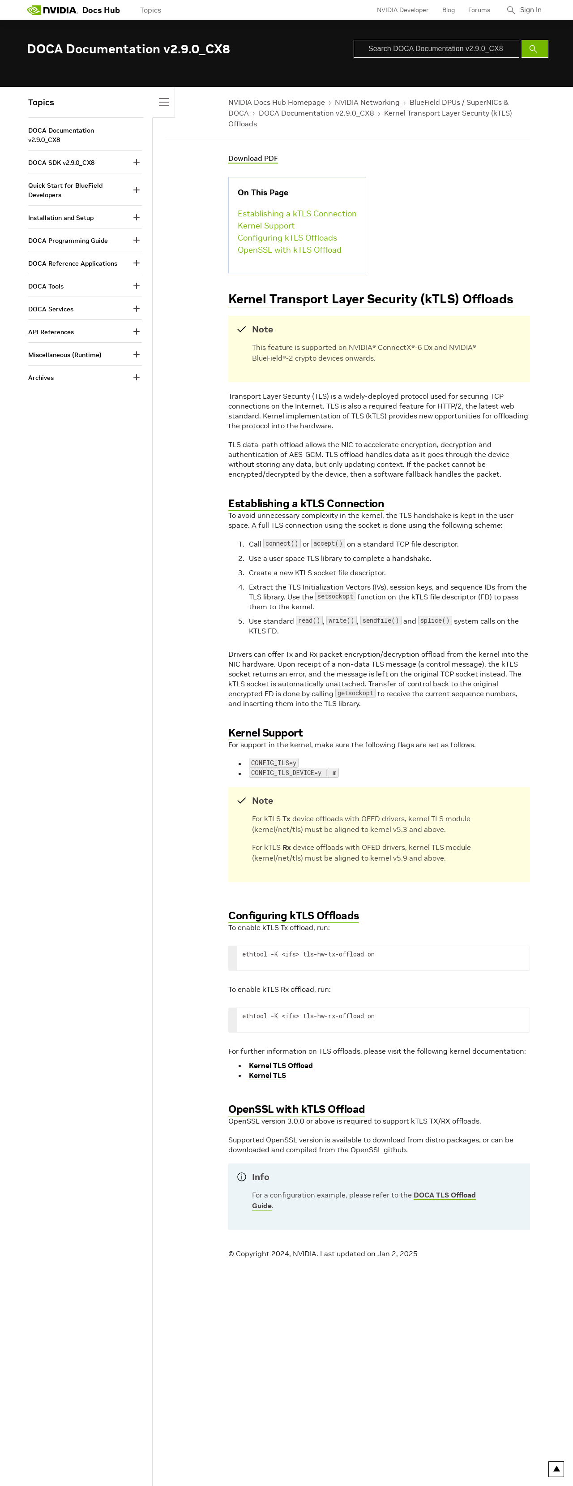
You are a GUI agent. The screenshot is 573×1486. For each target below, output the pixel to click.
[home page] (52, 10)
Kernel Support (266, 225)
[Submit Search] (535, 49)
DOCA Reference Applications (72, 263)
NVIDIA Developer (400, 10)
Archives (41, 378)
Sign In (529, 10)
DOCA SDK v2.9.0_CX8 (61, 163)
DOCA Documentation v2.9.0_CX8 (316, 112)
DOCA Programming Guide (68, 241)
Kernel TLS (267, 1075)
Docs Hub (101, 10)
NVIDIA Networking (367, 102)
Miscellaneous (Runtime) (65, 355)
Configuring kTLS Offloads (287, 238)
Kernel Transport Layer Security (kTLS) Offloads (370, 299)
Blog (445, 10)
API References (51, 332)
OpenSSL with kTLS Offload (290, 250)
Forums (476, 10)
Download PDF (253, 158)
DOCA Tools (46, 286)
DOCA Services (50, 309)
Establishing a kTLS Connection (297, 213)
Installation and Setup (61, 218)
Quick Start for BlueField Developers (65, 190)
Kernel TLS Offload (281, 1065)
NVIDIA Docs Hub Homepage (276, 102)
